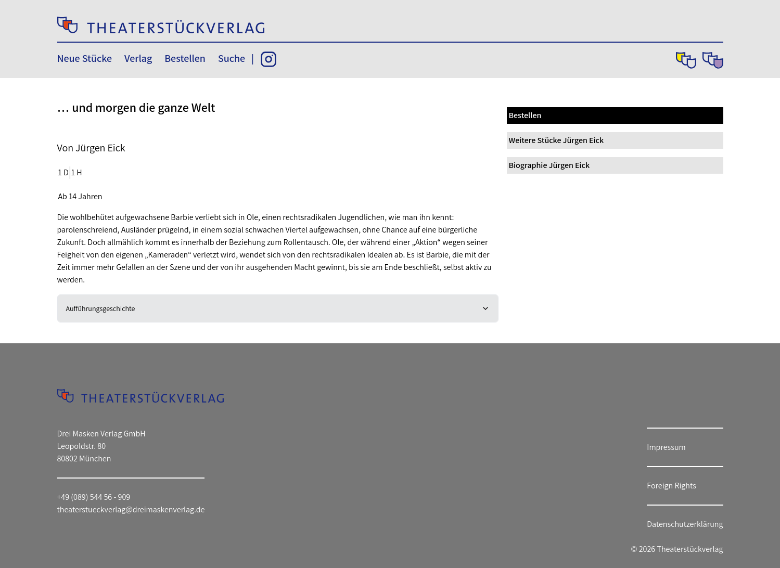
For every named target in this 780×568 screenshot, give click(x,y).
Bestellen (185, 58)
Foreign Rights (671, 485)
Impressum (666, 447)
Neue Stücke (84, 58)
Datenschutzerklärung (685, 524)
